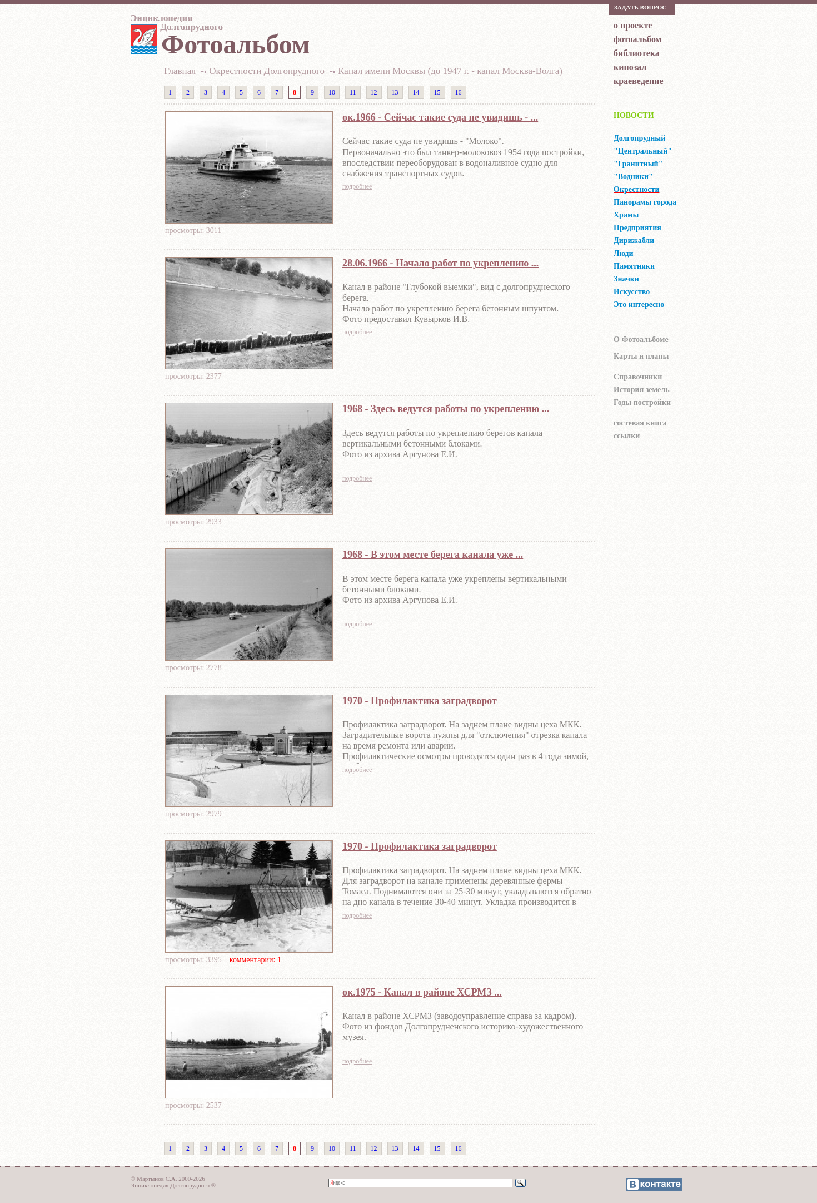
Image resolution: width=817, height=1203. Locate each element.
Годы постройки (642, 402)
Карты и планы (641, 356)
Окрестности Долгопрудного (267, 71)
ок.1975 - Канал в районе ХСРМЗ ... (422, 992)
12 (374, 92)
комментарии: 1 (255, 960)
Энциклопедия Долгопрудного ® (173, 1185)
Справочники (638, 377)
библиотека (637, 53)
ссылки (627, 436)
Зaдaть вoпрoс (640, 7)
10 (331, 92)
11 (353, 92)
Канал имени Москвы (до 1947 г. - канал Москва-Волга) (450, 71)
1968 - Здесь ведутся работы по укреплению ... (445, 408)
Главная (180, 71)
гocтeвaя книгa (640, 423)
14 (416, 92)
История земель (642, 389)
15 (437, 92)
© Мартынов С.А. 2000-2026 (168, 1178)
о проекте (633, 25)
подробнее (357, 186)
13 (395, 92)
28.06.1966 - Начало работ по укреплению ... (440, 263)
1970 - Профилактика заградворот (419, 700)
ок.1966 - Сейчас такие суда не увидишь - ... (440, 117)
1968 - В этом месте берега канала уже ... (432, 554)
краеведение (638, 81)
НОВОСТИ (634, 115)
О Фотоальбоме (641, 339)
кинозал (630, 67)
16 (458, 92)
